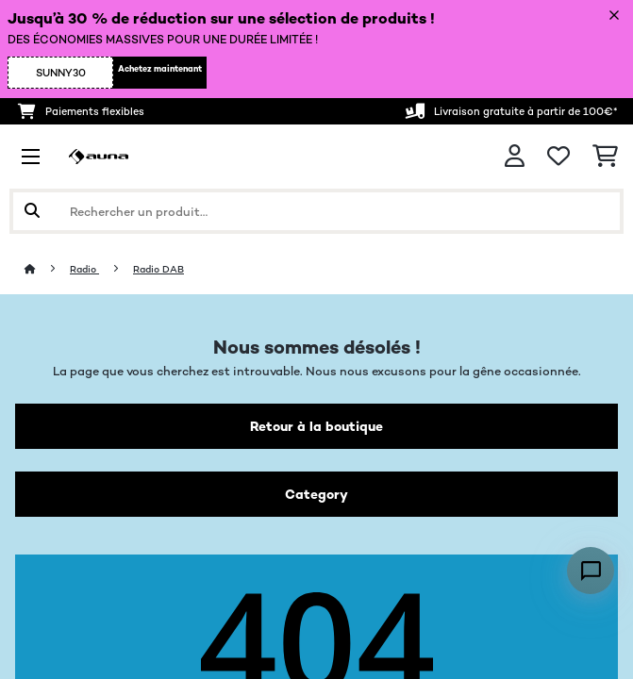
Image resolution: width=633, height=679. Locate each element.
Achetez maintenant (160, 69)
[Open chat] (590, 570)
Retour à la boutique (316, 426)
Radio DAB (158, 269)
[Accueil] (47, 269)
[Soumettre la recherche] (32, 211)
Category (316, 494)
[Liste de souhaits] (558, 157)
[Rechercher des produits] (316, 211)
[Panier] (605, 157)
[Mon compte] (515, 156)
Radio (84, 269)
